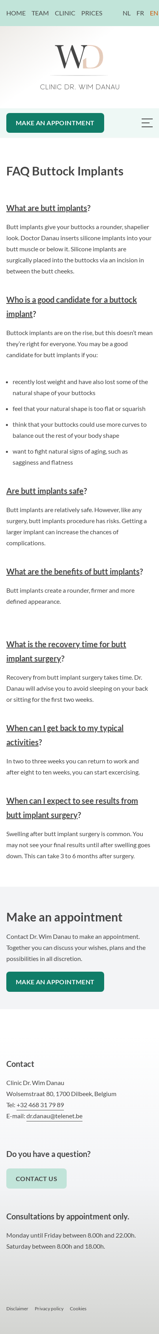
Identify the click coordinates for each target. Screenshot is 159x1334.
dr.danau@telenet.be (54, 1115)
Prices (91, 13)
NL (127, 13)
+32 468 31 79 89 (40, 1104)
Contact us (36, 1178)
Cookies (78, 1308)
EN (154, 13)
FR (140, 13)
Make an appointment (55, 122)
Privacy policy (49, 1308)
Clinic (66, 13)
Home (16, 13)
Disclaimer (17, 1308)
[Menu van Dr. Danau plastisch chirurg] (147, 123)
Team (41, 13)
